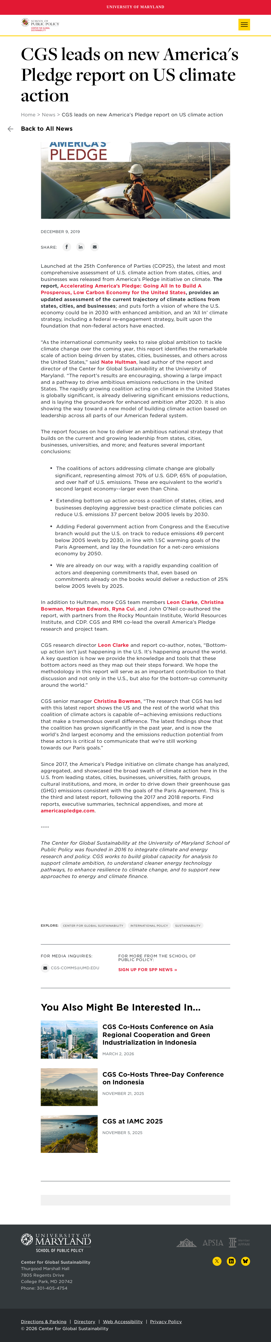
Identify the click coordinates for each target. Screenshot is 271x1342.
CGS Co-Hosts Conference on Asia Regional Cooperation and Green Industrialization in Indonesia (158, 1034)
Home (28, 114)
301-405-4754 (52, 1288)
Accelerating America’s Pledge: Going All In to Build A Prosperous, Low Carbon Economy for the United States (121, 289)
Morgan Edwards (87, 609)
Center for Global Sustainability (93, 925)
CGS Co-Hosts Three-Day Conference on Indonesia (163, 1078)
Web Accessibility (123, 1321)
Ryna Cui (123, 609)
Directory (84, 1321)
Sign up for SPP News (145, 969)
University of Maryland (135, 7)
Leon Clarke (181, 602)
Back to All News (47, 128)
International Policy (149, 925)
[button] (244, 24)
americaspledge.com (67, 810)
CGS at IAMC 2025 (132, 1121)
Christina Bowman (117, 701)
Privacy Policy (166, 1321)
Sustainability (188, 925)
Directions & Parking (43, 1321)
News (48, 114)
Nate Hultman (118, 362)
